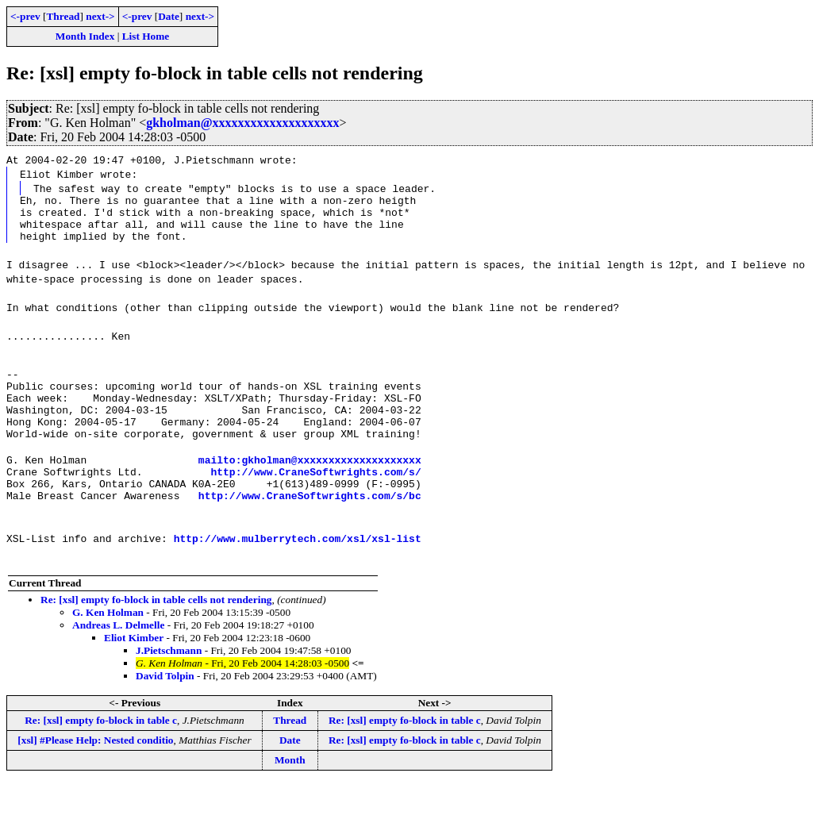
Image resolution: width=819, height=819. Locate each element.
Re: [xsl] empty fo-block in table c (101, 756)
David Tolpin (165, 711)
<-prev (25, 16)
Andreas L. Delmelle (118, 661)
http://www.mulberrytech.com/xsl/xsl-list (297, 574)
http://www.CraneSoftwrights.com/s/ (315, 502)
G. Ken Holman (108, 648)
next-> (100, 16)
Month (290, 796)
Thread (62, 16)
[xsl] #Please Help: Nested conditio (95, 776)
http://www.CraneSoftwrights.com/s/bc (309, 531)
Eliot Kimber (133, 673)
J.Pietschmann (169, 686)
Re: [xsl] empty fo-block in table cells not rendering (155, 635)
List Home (146, 36)
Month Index (85, 36)
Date (168, 16)
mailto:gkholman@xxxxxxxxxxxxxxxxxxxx (309, 488)
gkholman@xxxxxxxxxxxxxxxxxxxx (242, 122)
